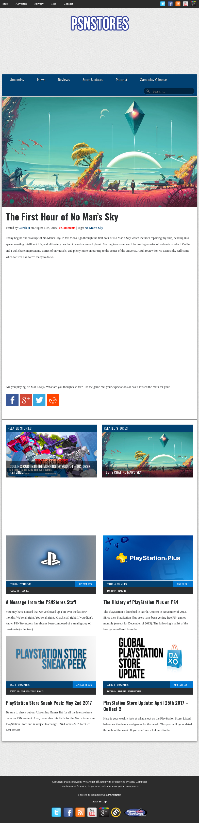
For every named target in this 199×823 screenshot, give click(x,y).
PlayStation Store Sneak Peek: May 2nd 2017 (49, 702)
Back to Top (99, 801)
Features (25, 590)
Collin (110, 584)
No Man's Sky (94, 228)
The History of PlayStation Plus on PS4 (140, 602)
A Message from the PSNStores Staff (41, 602)
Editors (13, 584)
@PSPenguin (113, 794)
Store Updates (36, 691)
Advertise (21, 3)
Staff (5, 3)
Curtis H (24, 228)
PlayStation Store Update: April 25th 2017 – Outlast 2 (145, 705)
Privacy (39, 3)
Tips (53, 3)
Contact (68, 3)
